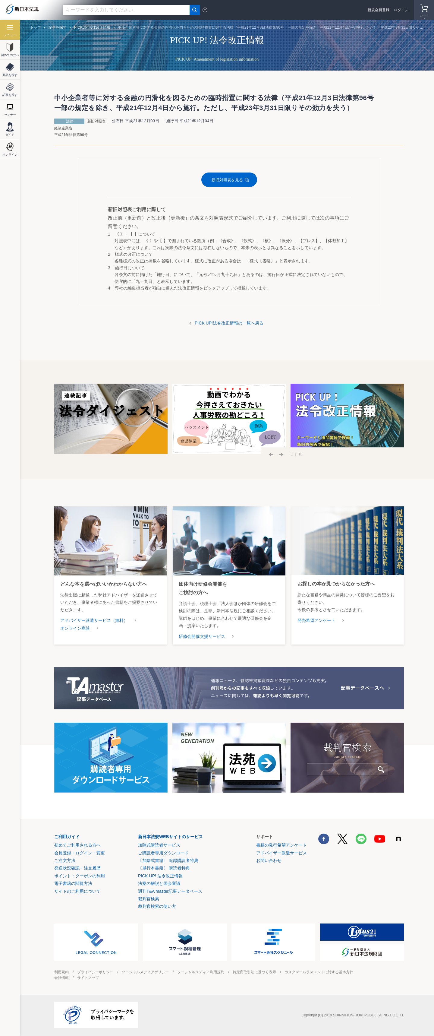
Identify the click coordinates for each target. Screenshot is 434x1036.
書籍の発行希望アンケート (281, 845)
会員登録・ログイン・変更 (79, 853)
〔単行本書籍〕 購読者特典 (164, 868)
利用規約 (61, 972)
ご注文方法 (64, 860)
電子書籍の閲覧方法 (73, 883)
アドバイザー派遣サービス (281, 853)
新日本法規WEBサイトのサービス (170, 836)
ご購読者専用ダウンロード (163, 853)
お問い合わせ (268, 860)
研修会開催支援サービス (202, 636)
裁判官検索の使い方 (157, 906)
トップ (35, 27)
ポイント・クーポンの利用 (79, 875)
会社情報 (61, 978)
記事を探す (58, 27)
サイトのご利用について (77, 891)
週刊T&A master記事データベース (170, 891)
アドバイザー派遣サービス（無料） (94, 620)
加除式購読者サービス (159, 845)
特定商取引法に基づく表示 (254, 972)
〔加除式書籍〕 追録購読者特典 (168, 860)
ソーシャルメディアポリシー (145, 972)
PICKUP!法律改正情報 (92, 27)
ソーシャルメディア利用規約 (200, 972)
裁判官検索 (148, 898)
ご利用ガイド (67, 836)
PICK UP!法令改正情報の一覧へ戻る (229, 323)
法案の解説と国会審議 (159, 883)
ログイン (401, 10)
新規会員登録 (378, 10)
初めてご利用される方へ (77, 845)
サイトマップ (88, 978)
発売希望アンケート (316, 620)
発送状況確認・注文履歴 (77, 868)
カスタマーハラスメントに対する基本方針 (319, 972)
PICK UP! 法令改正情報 (160, 875)
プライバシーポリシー (95, 972)
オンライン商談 (75, 628)
